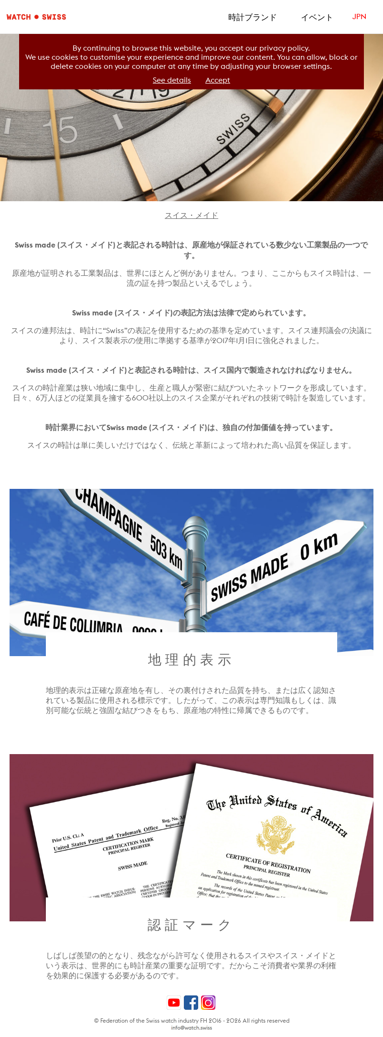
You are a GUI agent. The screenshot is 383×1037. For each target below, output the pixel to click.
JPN (359, 16)
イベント (317, 17)
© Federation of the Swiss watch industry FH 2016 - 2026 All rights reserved (191, 1020)
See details (172, 80)
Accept (217, 80)
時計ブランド (252, 17)
